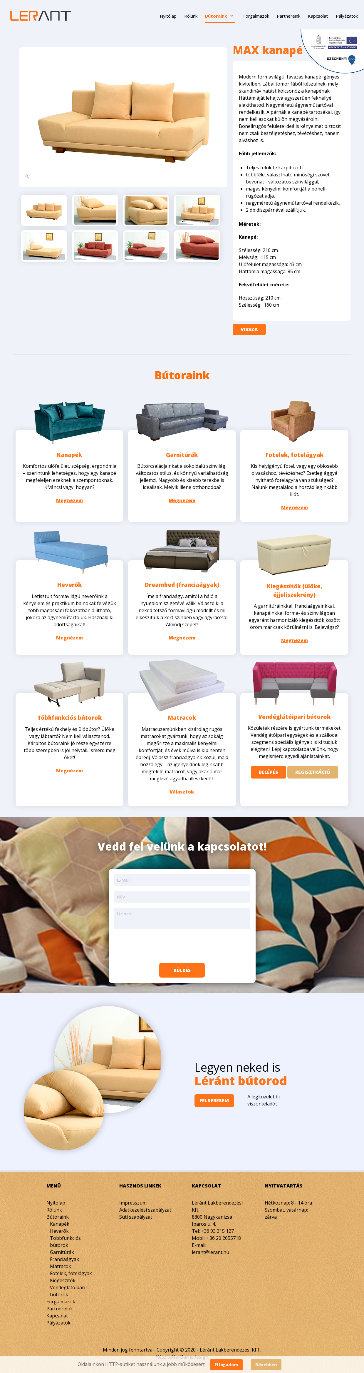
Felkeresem (219, 1097)
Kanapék (69, 453)
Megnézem (69, 499)
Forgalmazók (60, 1298)
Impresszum (133, 1199)
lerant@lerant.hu (210, 1248)
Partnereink (59, 1305)
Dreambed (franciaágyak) (182, 583)
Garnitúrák (182, 453)
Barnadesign (194, 1353)
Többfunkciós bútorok (69, 714)
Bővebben (266, 1364)
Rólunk (54, 1206)
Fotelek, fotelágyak (294, 453)
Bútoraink (57, 1213)
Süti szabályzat (135, 1213)
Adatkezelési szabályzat (145, 1206)
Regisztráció (312, 769)
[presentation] (182, 942)
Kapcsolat (57, 1312)
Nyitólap (55, 1199)
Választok (182, 788)
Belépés (268, 769)
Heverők (69, 583)
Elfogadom (226, 1364)
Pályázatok (58, 1319)
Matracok (182, 714)
